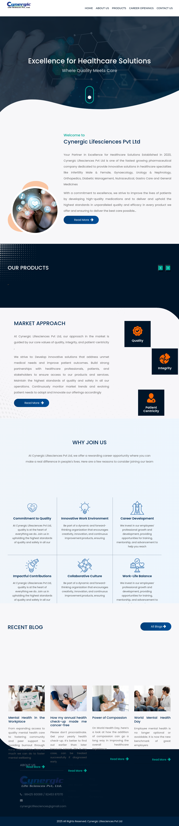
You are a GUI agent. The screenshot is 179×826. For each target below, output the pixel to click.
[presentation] (160, 268)
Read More (82, 220)
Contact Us (165, 8)
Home (89, 8)
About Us (102, 8)
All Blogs (156, 627)
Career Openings (141, 8)
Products (119, 8)
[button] (8, 284)
